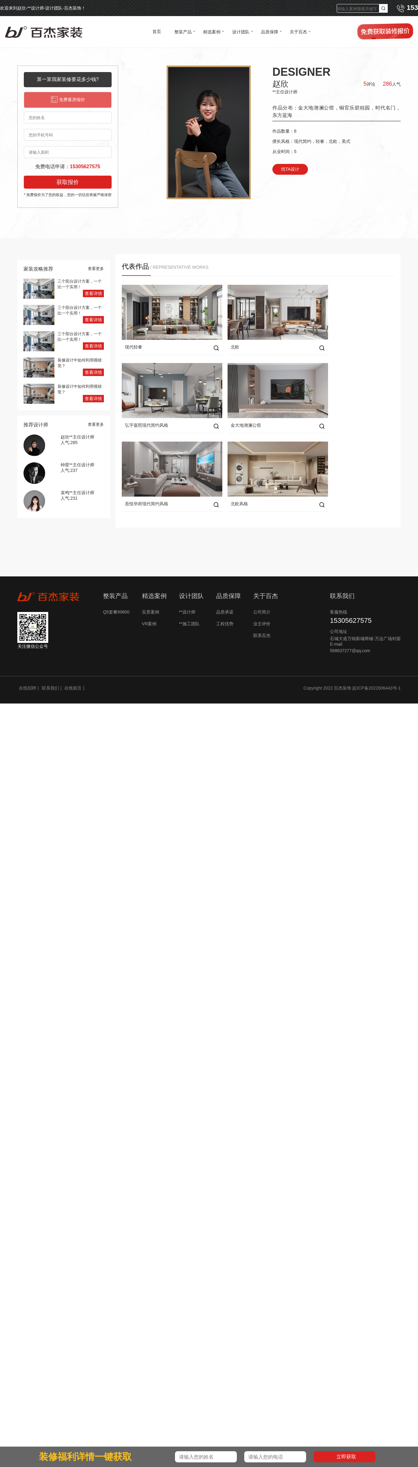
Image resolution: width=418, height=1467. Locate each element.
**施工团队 (189, 602)
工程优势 (224, 602)
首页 (156, 31)
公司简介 (262, 590)
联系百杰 (262, 614)
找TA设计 (290, 169)
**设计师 (187, 590)
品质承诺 (224, 590)
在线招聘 (27, 666)
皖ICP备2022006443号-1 (376, 666)
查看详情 (93, 293)
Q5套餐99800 (116, 590)
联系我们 (50, 666)
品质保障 (269, 31)
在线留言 (73, 666)
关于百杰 (298, 31)
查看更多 (96, 268)
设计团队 (241, 31)
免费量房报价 (68, 99)
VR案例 (149, 602)
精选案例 (211, 31)
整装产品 (183, 31)
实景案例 (150, 590)
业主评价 (262, 602)
